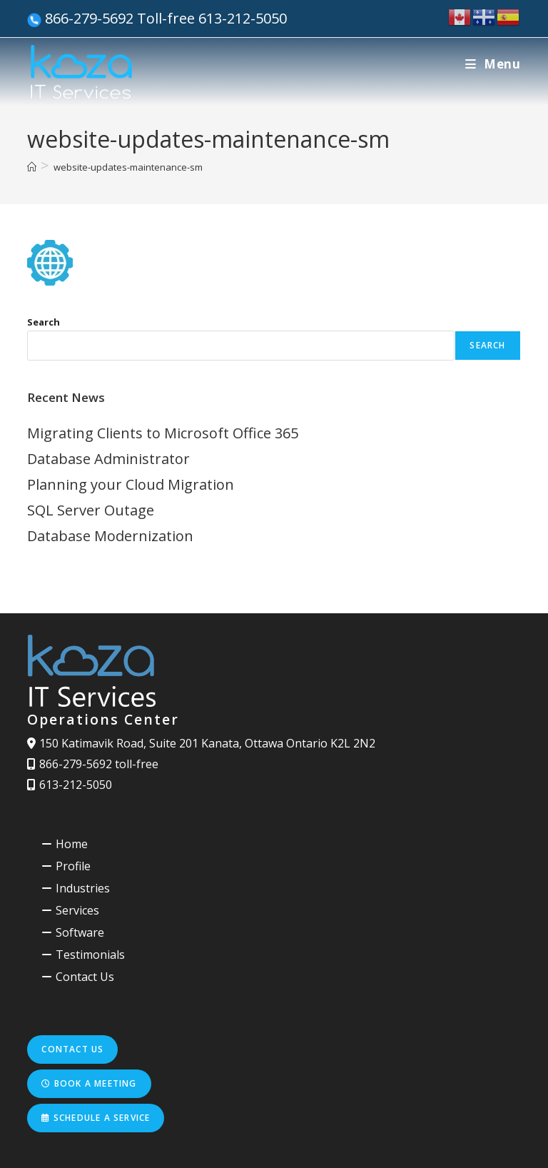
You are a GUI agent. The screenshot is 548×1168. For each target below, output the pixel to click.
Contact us (72, 1049)
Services (77, 910)
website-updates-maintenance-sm (128, 167)
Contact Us (85, 977)
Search (43, 322)
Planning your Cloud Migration (130, 484)
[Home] (31, 167)
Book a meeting (88, 1083)
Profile (73, 866)
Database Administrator (108, 458)
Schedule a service (95, 1118)
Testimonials (90, 954)
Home (72, 844)
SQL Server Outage (90, 510)
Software (80, 932)
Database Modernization (110, 535)
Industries (83, 888)
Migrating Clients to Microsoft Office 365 (162, 433)
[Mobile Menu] (493, 64)
